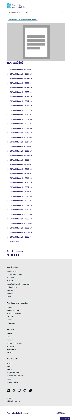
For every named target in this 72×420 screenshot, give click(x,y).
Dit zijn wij (10, 340)
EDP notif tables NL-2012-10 (21, 151)
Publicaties (10, 290)
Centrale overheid (13, 310)
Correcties (10, 352)
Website (9, 363)
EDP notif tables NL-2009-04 (21, 201)
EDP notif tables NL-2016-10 (21, 133)
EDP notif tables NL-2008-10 (21, 219)
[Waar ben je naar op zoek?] (36, 12)
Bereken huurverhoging (15, 274)
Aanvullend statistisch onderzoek (18, 284)
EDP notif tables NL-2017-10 (21, 142)
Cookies (9, 369)
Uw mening (65, 418)
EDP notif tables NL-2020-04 (21, 124)
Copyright (10, 366)
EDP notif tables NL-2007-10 (21, 232)
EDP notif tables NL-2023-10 (21, 79)
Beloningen (11, 323)
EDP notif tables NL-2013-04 (21, 160)
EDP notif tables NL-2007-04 (21, 223)
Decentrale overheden (14, 313)
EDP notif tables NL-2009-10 (21, 187)
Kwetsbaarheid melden (15, 376)
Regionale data (12, 287)
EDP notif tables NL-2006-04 (21, 214)
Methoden (10, 293)
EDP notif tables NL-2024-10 (21, 74)
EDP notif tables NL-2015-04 (21, 174)
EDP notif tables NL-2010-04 (21, 196)
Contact (9, 334)
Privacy (9, 320)
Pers (8, 337)
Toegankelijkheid (13, 372)
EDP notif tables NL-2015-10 (21, 169)
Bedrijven (10, 307)
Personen (10, 317)
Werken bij (10, 346)
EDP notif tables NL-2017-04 (21, 146)
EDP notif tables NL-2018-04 (21, 115)
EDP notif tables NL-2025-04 (21, 70)
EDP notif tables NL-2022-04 (21, 92)
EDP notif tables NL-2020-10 (21, 110)
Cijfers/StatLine (12, 271)
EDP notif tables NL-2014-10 (21, 178)
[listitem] (8, 255)
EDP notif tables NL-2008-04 (21, 237)
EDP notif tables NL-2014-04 (21, 165)
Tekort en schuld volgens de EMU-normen (22, 20)
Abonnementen (12, 382)
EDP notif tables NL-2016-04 (21, 137)
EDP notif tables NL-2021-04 (21, 119)
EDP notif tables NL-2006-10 (21, 228)
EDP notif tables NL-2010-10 (21, 183)
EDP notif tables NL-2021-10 (21, 97)
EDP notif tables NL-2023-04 (21, 83)
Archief (9, 379)
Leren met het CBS (13, 349)
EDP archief (14, 242)
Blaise (9, 297)
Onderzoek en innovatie (15, 343)
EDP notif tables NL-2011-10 (21, 205)
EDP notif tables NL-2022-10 (21, 88)
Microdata (10, 281)
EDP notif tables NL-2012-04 (21, 210)
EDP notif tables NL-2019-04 (21, 128)
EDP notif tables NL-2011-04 (21, 192)
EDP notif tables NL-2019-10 (21, 101)
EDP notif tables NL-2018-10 (21, 106)
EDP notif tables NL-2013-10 (21, 156)
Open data (10, 278)
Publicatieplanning (13, 401)
